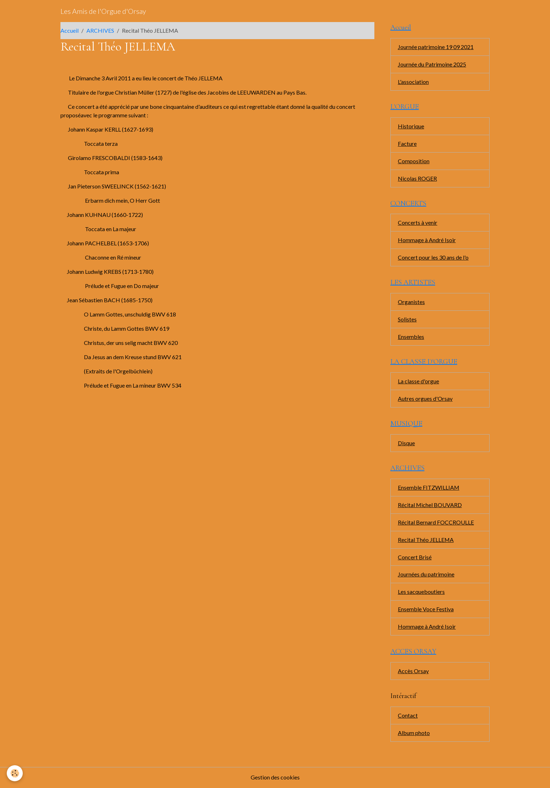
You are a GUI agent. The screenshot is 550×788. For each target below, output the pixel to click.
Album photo (414, 733)
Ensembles (411, 337)
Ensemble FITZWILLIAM (429, 487)
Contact (408, 716)
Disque (406, 443)
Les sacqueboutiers (421, 592)
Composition (413, 161)
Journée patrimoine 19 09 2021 (436, 46)
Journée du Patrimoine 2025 (432, 64)
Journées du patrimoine (426, 574)
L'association (413, 81)
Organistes (411, 302)
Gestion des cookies (275, 777)
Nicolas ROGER (417, 178)
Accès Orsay (413, 671)
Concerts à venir (417, 222)
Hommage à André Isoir (427, 240)
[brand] (103, 11)
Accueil (69, 30)
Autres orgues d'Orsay (425, 398)
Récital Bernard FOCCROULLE (436, 522)
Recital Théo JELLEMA (426, 540)
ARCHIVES (100, 30)
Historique (411, 126)
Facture (407, 143)
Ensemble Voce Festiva (426, 609)
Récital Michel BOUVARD (430, 505)
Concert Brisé (415, 557)
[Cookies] (15, 773)
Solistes (407, 319)
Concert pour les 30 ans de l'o (433, 257)
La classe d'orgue (418, 381)
